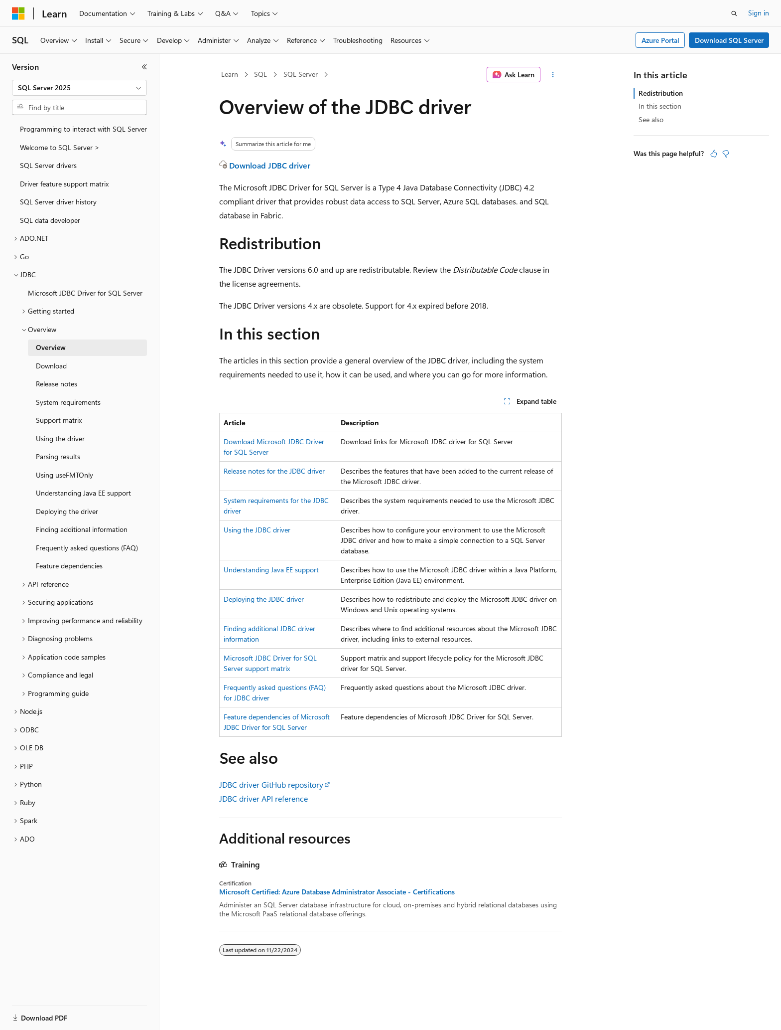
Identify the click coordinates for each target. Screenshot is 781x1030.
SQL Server (300, 74)
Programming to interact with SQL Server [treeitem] (83, 129)
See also (651, 119)
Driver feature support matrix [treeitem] (64, 183)
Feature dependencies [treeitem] (69, 565)
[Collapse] (144, 67)
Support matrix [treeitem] (59, 420)
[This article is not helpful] (726, 154)
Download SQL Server (729, 40)
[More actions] (553, 75)
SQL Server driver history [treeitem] (58, 201)
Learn (229, 74)
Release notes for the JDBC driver (274, 471)
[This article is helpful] (714, 154)
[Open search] (734, 13)
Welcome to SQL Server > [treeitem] (60, 147)
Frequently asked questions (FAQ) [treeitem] (87, 547)
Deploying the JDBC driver (264, 599)
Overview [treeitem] (51, 347)
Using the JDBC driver (257, 529)
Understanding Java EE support (271, 569)
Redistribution (661, 93)
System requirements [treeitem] (68, 402)
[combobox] (79, 88)
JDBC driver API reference (263, 798)
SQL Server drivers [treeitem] (48, 165)
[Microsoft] (18, 13)
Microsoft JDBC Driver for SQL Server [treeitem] (85, 293)
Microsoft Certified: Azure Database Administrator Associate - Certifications (337, 891)
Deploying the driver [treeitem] (67, 511)
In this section (660, 106)
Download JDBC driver (269, 165)
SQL (260, 74)
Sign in (758, 12)
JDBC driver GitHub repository (271, 784)
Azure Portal (660, 40)
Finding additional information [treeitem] (82, 529)
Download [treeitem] (51, 365)
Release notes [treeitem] (56, 383)
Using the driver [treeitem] (60, 438)
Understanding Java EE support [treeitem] (83, 493)
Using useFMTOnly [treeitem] (64, 475)
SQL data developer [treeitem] (50, 220)
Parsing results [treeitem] (58, 456)
